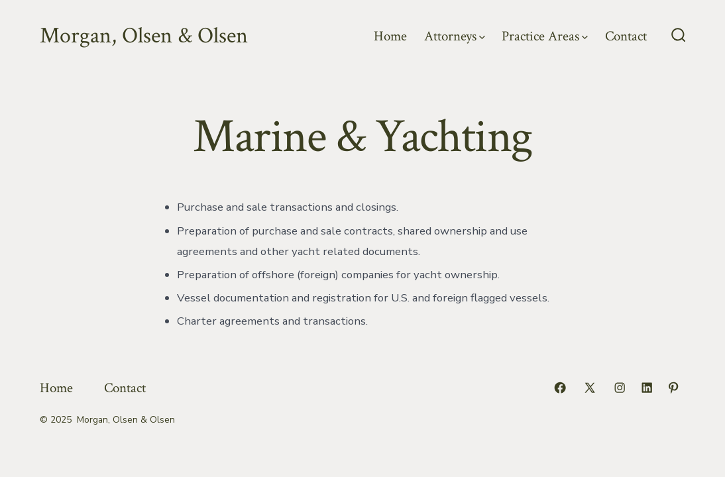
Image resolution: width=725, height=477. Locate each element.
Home (390, 36)
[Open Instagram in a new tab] (620, 387)
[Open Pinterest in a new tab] (673, 387)
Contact (626, 36)
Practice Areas (545, 36)
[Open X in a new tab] (590, 387)
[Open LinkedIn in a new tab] (647, 387)
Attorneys (454, 36)
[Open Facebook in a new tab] (560, 387)
